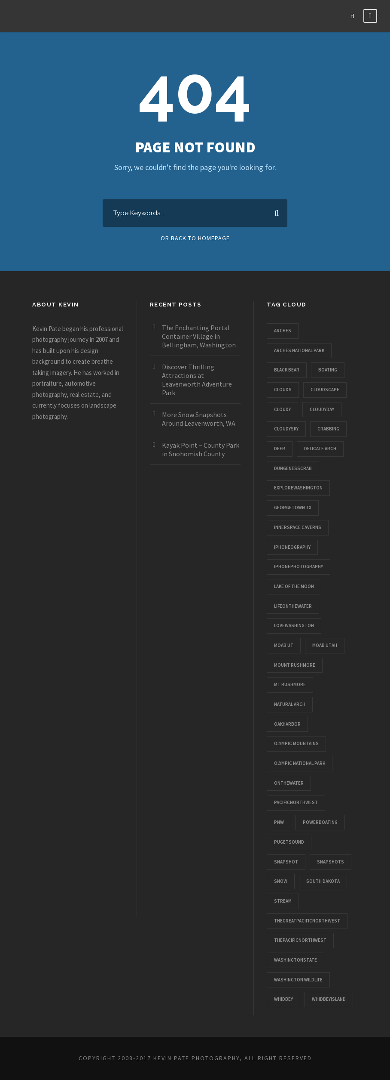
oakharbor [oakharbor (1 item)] (287, 724)
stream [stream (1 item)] (283, 901)
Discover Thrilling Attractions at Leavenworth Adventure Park (197, 379)
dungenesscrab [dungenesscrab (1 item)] (293, 468)
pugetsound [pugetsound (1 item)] (289, 842)
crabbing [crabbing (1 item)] (328, 429)
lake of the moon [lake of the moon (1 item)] (294, 586)
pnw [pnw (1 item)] (279, 822)
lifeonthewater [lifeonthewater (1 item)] (293, 606)
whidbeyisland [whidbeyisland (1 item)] (329, 999)
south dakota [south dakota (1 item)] (323, 881)
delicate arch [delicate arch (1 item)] (320, 449)
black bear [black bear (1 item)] (286, 370)
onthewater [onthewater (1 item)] (289, 783)
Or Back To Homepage (195, 238)
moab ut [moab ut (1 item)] (283, 645)
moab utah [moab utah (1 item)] (324, 645)
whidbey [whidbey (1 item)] (283, 999)
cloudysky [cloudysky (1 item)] (286, 429)
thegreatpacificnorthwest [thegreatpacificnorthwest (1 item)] (307, 921)
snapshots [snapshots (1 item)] (330, 862)
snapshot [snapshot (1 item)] (286, 862)
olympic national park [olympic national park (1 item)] (299, 763)
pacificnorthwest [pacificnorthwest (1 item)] (296, 802)
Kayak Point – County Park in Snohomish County (200, 449)
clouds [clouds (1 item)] (283, 390)
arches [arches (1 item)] (282, 331)
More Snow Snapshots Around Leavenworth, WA (198, 418)
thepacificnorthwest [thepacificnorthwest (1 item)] (300, 940)
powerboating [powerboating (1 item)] (320, 822)
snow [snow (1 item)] (280, 881)
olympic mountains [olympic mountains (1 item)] (296, 743)
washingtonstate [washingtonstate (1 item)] (295, 960)
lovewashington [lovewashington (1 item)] (294, 625)
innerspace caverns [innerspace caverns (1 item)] (297, 527)
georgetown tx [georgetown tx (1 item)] (292, 507)
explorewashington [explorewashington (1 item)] (298, 488)
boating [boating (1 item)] (327, 370)
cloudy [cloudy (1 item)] (282, 409)
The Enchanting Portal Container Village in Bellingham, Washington (199, 336)
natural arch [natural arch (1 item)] (289, 704)
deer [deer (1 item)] (279, 449)
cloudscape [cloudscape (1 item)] (325, 390)
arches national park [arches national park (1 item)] (299, 350)
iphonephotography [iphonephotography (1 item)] (298, 566)
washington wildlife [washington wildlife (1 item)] (298, 980)
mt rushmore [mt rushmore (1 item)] (290, 684)
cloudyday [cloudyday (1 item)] (322, 409)
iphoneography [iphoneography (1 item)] (292, 547)
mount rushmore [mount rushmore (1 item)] (294, 665)
